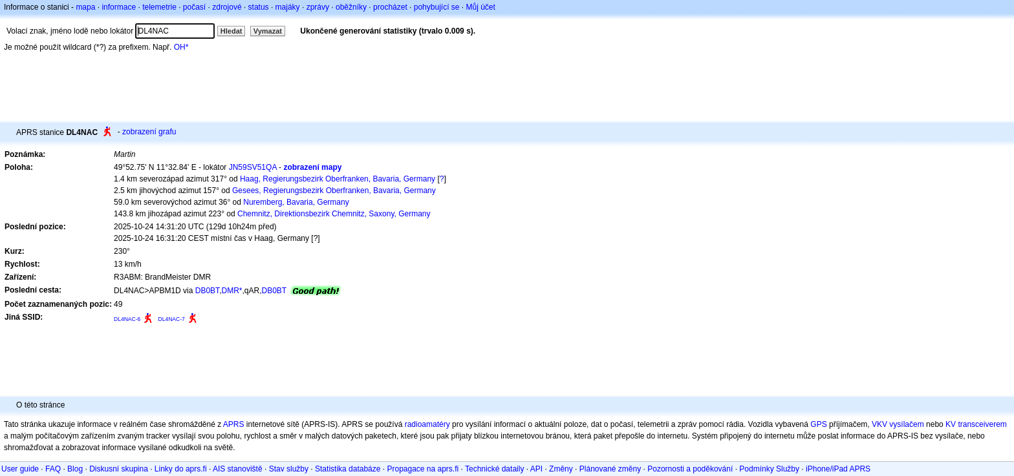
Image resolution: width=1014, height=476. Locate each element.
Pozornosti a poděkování (690, 468)
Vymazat (267, 31)
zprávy (318, 7)
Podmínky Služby (769, 468)
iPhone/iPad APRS (838, 468)
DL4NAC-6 (127, 319)
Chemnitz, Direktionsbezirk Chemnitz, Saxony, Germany (334, 213)
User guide (20, 468)
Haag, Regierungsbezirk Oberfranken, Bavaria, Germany (337, 178)
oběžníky (351, 7)
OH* (181, 47)
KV (950, 424)
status (258, 7)
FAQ (53, 468)
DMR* (231, 290)
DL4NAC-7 (171, 319)
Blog (75, 468)
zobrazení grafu (149, 131)
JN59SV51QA (253, 167)
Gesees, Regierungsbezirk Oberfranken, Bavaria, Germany (334, 190)
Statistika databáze (347, 468)
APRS (233, 424)
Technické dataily (494, 468)
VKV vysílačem (898, 424)
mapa (85, 7)
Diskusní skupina (118, 468)
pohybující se (437, 7)
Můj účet (480, 7)
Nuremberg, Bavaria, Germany (296, 202)
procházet (390, 7)
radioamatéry (427, 424)
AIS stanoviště (238, 468)
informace (119, 7)
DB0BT (207, 290)
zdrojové (226, 7)
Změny (561, 468)
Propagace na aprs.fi (422, 468)
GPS (818, 424)
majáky (287, 7)
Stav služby (288, 468)
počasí (194, 7)
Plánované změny (610, 468)
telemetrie (159, 7)
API (536, 468)
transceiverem (982, 424)
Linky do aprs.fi (181, 468)
